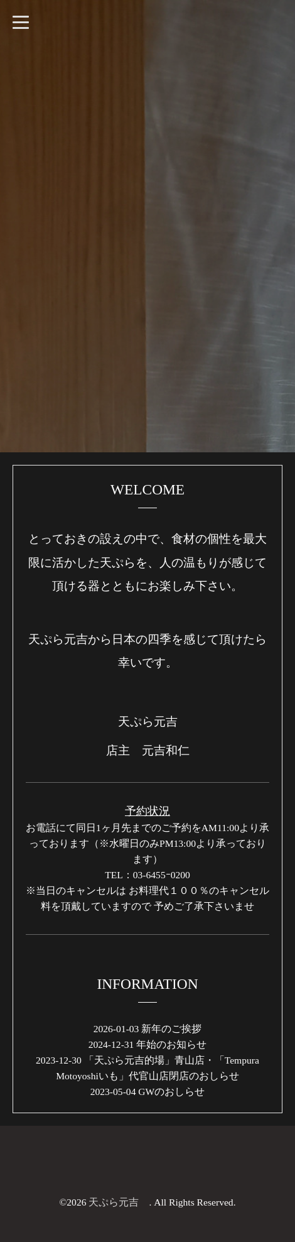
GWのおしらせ (171, 1091)
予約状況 (147, 811)
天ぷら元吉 (118, 1202)
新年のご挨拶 (171, 1028)
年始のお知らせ (171, 1044)
